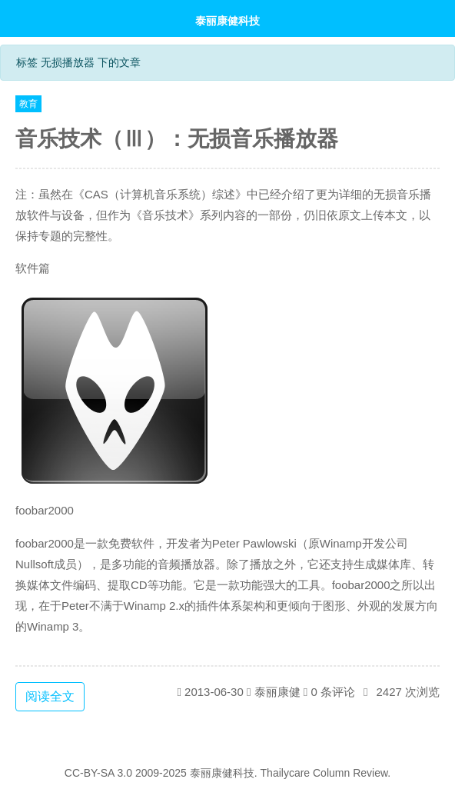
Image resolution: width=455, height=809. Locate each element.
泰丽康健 (277, 691)
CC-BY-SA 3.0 (98, 773)
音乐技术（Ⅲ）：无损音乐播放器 (176, 139)
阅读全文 (50, 696)
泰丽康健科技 (227, 20)
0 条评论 (333, 691)
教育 (28, 103)
